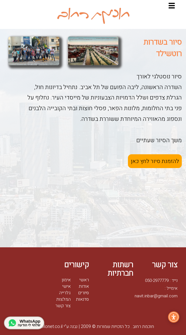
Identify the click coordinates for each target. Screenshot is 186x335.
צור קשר (63, 305)
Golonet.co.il (47, 326)
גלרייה (65, 292)
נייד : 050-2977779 (161, 280)
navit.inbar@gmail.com (156, 296)
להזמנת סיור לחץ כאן (155, 161)
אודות (84, 286)
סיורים (83, 292)
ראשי (84, 280)
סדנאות (82, 299)
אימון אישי (66, 283)
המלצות (63, 299)
